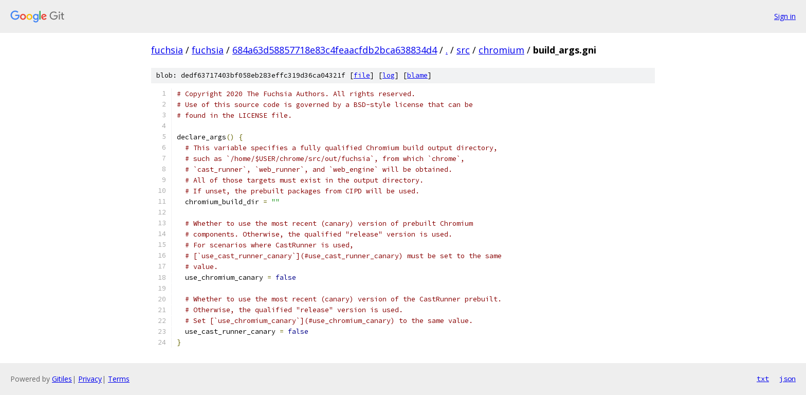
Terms (119, 379)
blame (417, 75)
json (787, 378)
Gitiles (62, 379)
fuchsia (167, 50)
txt (763, 378)
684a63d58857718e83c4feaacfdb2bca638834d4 (334, 50)
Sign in (785, 16)
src (463, 50)
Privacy (90, 379)
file (362, 75)
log (388, 75)
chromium (501, 50)
